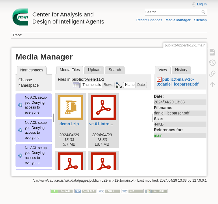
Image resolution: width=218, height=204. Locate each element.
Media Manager (178, 20)
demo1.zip (69, 124)
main (158, 135)
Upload (94, 69)
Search (204, 12)
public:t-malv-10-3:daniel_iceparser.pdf (178, 81)
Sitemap (200, 20)
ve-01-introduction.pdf (110, 124)
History (181, 69)
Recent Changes (149, 20)
